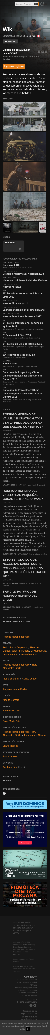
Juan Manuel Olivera (35, 735)
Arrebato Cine (10, 767)
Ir (35, 4)
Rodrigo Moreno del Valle (16, 636)
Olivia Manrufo (38, 650)
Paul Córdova (10, 756)
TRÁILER (10, 42)
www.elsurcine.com (29, 1019)
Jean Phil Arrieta (20, 650)
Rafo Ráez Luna (11, 710)
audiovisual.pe (28, 945)
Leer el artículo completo (36, 485)
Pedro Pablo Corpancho (15, 647)
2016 (25, 36)
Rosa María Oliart (12, 721)
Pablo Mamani (10, 654)
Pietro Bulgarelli (11, 678)
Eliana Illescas (10, 746)
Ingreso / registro (14, 66)
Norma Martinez (29, 654)
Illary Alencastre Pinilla (15, 689)
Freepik (31, 959)
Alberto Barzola (11, 700)
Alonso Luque (29, 678)
